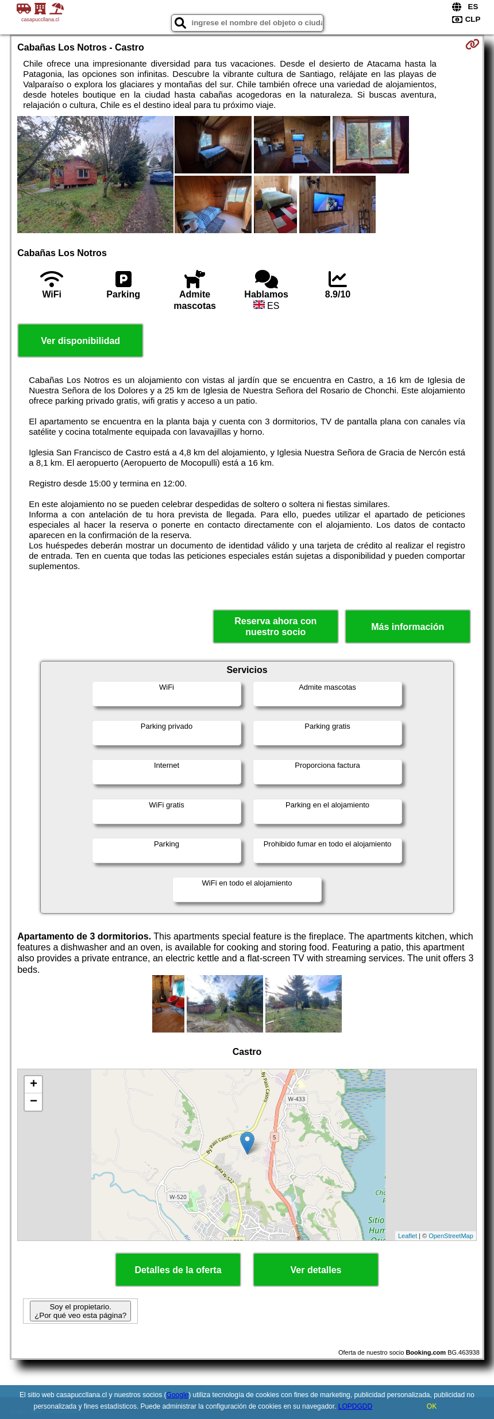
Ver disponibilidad (80, 341)
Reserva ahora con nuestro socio (275, 626)
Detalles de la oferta (177, 1270)
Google (178, 1395)
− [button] (33, 1102)
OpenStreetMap (451, 1235)
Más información (407, 627)
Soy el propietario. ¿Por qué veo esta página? (80, 1311)
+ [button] (33, 1084)
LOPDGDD (355, 1406)
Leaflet (407, 1235)
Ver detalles (316, 1270)
